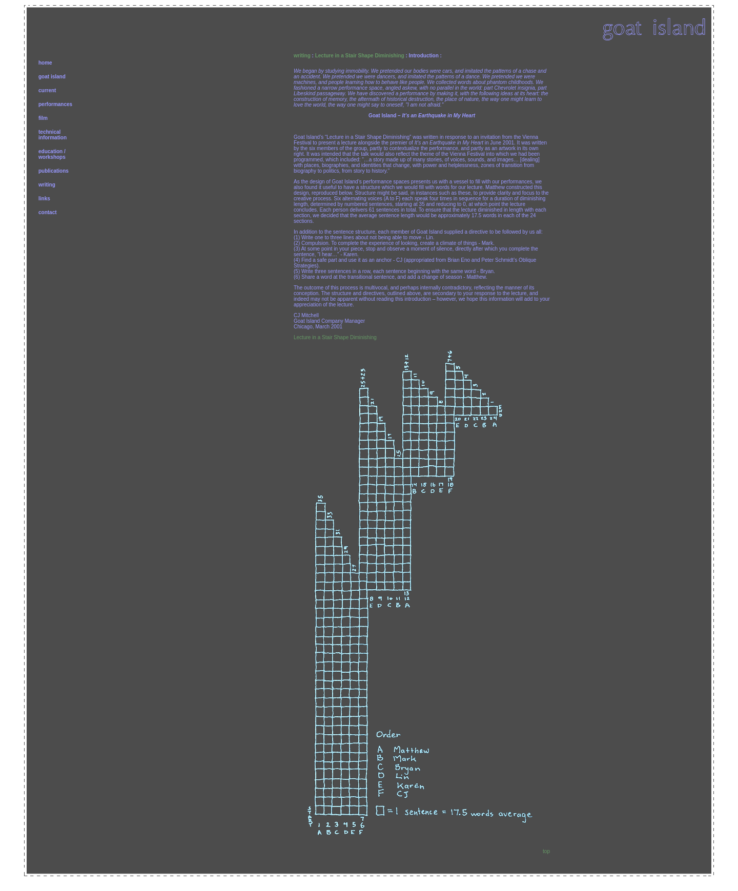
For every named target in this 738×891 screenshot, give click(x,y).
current (47, 90)
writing (46, 185)
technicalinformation (52, 134)
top (546, 851)
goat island (52, 76)
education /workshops (52, 154)
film (43, 118)
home (45, 63)
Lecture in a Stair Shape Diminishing (359, 55)
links (44, 198)
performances (55, 104)
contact (47, 212)
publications (53, 171)
